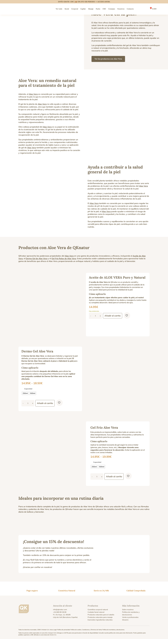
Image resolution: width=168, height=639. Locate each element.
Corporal (74, 9)
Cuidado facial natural (96, 612)
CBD (104, 9)
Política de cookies (76, 629)
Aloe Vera (33, 94)
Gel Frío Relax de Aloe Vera (64, 258)
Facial (67, 9)
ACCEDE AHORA (104, 2)
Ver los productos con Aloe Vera (108, 59)
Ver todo (59, 9)
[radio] (25, 393)
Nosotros (120, 9)
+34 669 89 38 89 (59, 612)
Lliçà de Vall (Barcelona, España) (65, 617)
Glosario (125, 620)
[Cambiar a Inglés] (141, 8)
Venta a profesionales (130, 617)
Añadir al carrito (113, 315)
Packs (98, 9)
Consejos (111, 9)
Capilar (83, 9)
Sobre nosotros (128, 610)
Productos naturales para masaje (100, 617)
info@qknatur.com (60, 610)
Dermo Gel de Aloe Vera (36, 258)
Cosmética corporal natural (98, 610)
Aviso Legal (53, 629)
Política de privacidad (63, 629)
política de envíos (114, 633)
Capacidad (28, 389)
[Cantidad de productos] (95, 315)
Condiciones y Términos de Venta (92, 629)
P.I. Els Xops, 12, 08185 (61, 615)
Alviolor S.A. (53, 635)
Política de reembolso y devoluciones (113, 629)
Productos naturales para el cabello (101, 615)
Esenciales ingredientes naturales (100, 620)
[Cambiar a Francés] (146, 8)
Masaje (90, 9)
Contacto (130, 9)
